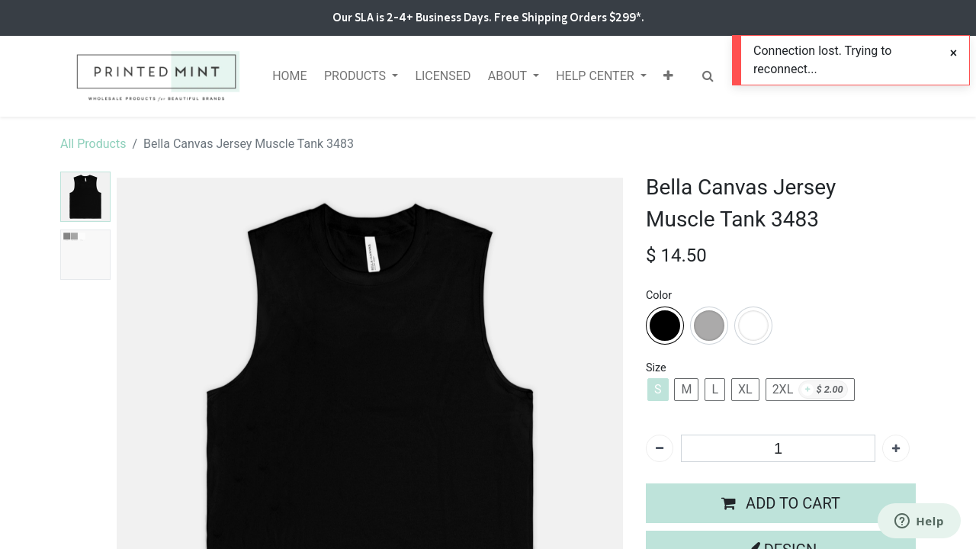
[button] (668, 76)
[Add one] (896, 448)
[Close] (953, 53)
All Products (93, 143)
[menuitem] (290, 76)
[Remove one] (659, 448)
